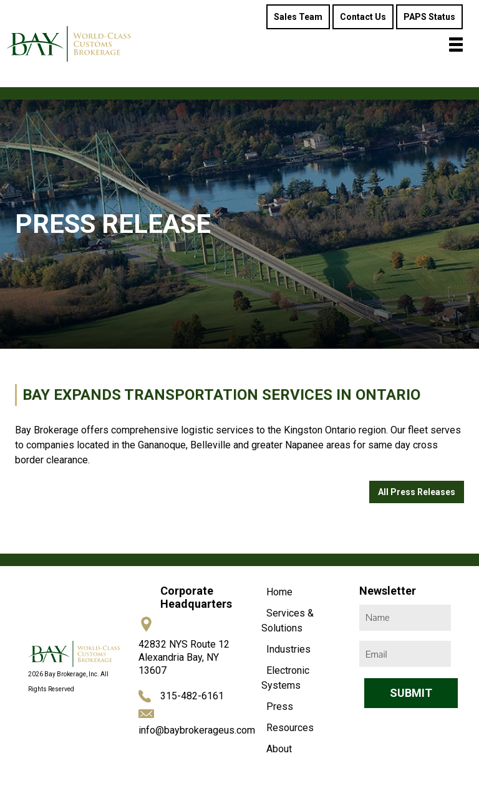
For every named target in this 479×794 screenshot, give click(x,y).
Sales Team (298, 17)
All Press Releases (416, 492)
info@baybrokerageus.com (196, 730)
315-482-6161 (192, 696)
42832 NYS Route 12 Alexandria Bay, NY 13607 (184, 657)
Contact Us (363, 17)
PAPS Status (429, 17)
